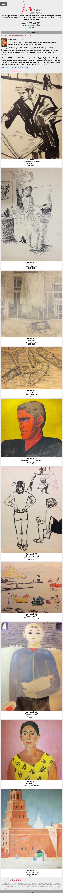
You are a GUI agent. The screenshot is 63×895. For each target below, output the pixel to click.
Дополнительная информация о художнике (14, 67)
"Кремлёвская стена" (31, 872)
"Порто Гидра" (31, 616)
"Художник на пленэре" (31, 162)
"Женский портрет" (31, 783)
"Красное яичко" (31, 714)
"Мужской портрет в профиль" (31, 460)
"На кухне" (31, 264)
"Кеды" (31, 392)
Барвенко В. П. (31, 160)
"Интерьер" (31, 340)
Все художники (31, 32)
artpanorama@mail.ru (54, 888)
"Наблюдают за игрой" (31, 556)
